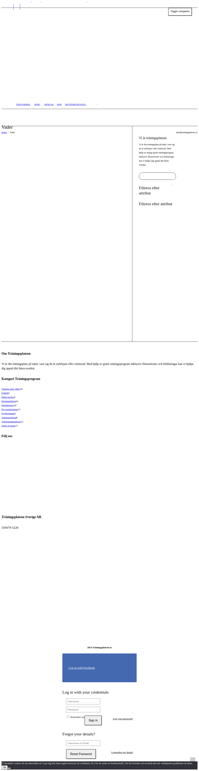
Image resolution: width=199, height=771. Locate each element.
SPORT (37, 104)
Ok (4, 767)
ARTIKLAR (49, 104)
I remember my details (122, 752)
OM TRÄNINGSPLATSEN (75, 104)
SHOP (59, 104)
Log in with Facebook (81, 667)
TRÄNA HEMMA (23, 104)
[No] (9, 768)
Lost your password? (123, 718)
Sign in (93, 720)
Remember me (75, 716)
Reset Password (81, 754)
